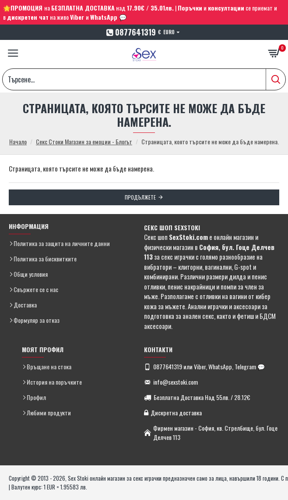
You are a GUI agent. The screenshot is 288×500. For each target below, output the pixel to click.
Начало (18, 141)
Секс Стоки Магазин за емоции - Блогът (84, 141)
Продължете (140, 197)
